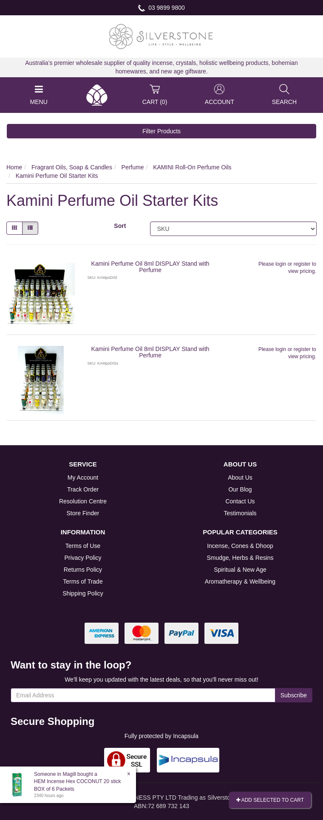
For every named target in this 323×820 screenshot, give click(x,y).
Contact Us (240, 501)
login (280, 264)
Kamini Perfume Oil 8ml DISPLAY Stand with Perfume (150, 266)
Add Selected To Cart (270, 800)
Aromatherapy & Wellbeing (240, 581)
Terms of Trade (82, 581)
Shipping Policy (82, 593)
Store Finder (82, 513)
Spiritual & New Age (240, 569)
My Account (83, 477)
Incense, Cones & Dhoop (240, 545)
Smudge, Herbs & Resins (240, 557)
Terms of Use (82, 545)
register (302, 264)
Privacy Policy (82, 557)
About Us (240, 477)
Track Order (83, 489)
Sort (120, 225)
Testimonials (240, 513)
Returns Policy (83, 569)
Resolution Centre (83, 501)
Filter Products (161, 131)
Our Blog (240, 489)
